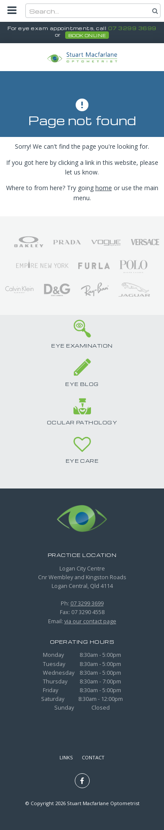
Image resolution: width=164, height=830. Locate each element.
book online (87, 35)
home (103, 188)
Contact (93, 757)
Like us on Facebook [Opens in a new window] (82, 780)
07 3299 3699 (132, 28)
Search (154, 10)
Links (66, 757)
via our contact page (90, 621)
